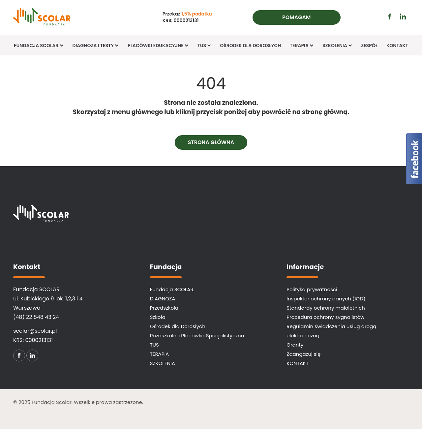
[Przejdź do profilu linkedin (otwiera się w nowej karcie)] (403, 16)
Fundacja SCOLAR (39, 45)
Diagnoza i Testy (95, 45)
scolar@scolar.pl (35, 331)
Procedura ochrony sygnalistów (325, 317)
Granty (294, 344)
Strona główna (211, 142)
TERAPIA (302, 45)
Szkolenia (337, 45)
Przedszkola (164, 307)
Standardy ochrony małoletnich (325, 307)
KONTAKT (397, 45)
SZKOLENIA (162, 363)
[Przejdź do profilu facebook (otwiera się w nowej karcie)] (390, 16)
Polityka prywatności (311, 289)
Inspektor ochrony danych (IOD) (325, 298)
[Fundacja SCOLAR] (54, 17)
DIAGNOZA (162, 298)
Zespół (369, 45)
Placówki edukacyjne (158, 45)
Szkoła (158, 317)
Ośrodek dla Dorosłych (250, 45)
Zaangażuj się (303, 354)
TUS (204, 45)
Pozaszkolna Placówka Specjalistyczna (197, 335)
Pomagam (296, 17)
